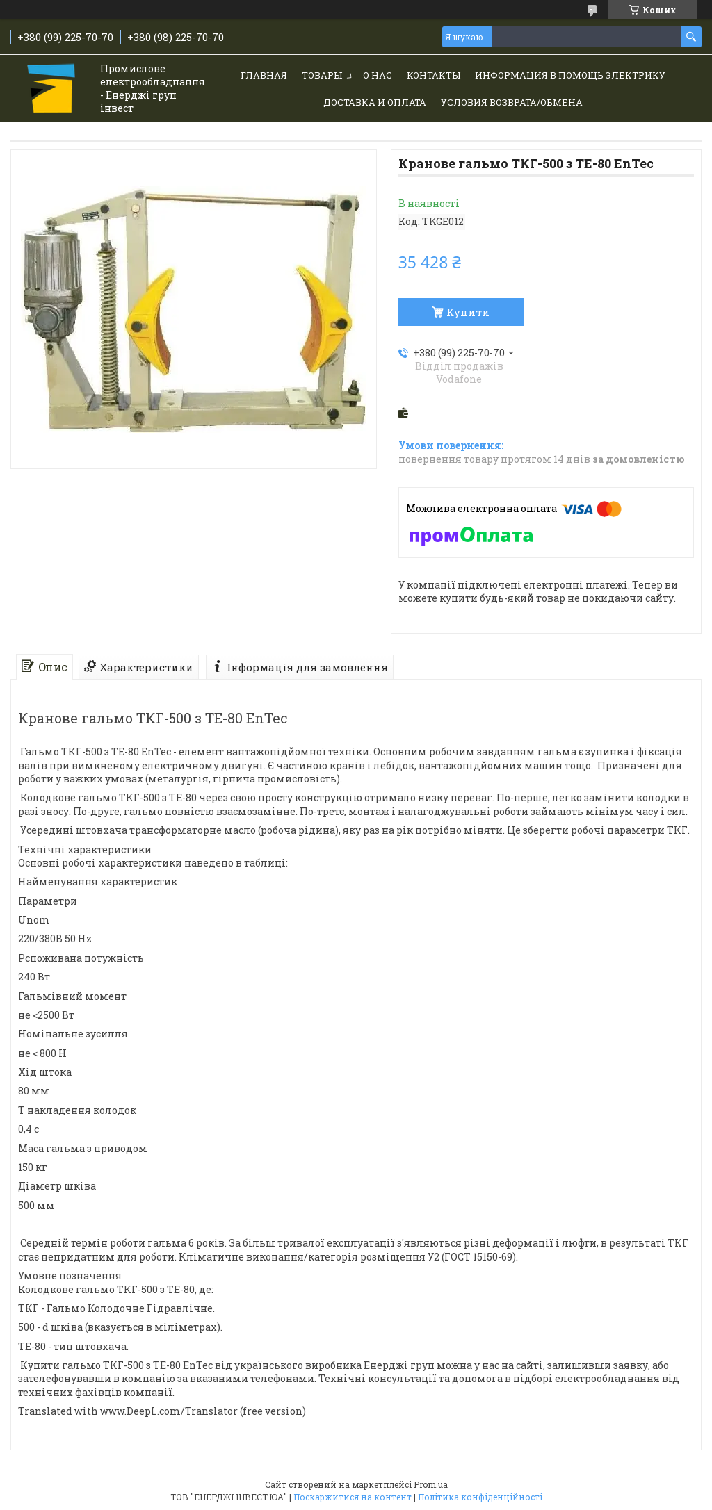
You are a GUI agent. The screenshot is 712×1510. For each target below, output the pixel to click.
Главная (264, 75)
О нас (377, 75)
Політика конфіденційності (480, 1496)
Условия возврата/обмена (512, 102)
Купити (468, 312)
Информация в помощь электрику (570, 75)
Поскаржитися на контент (352, 1496)
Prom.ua (431, 1484)
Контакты (433, 75)
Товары (322, 75)
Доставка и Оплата (374, 102)
